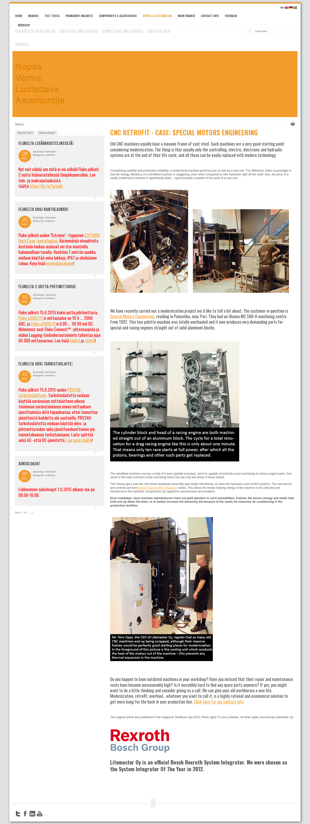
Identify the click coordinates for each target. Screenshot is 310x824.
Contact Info (210, 16)
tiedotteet (25, 132)
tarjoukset (47, 132)
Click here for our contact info (219, 702)
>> (32, 512)
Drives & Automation (157, 16)
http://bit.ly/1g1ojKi (46, 186)
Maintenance (186, 16)
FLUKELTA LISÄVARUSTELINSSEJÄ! (45, 143)
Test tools (52, 16)
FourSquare (47, 814)
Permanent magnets (79, 16)
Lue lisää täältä (79, 440)
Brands (33, 16)
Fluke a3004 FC (43, 324)
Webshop (24, 25)
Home (18, 16)
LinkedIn (32, 814)
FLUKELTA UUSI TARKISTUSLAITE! (45, 364)
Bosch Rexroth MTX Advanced (157, 488)
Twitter (18, 814)
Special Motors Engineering (132, 316)
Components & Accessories (118, 16)
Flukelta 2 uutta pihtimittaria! (47, 286)
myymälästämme (59, 263)
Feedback (231, 16)
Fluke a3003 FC (30, 318)
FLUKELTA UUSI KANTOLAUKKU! (43, 209)
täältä (75, 340)
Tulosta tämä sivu (292, 124)
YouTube (39, 814)
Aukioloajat (29, 463)
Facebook (25, 814)
